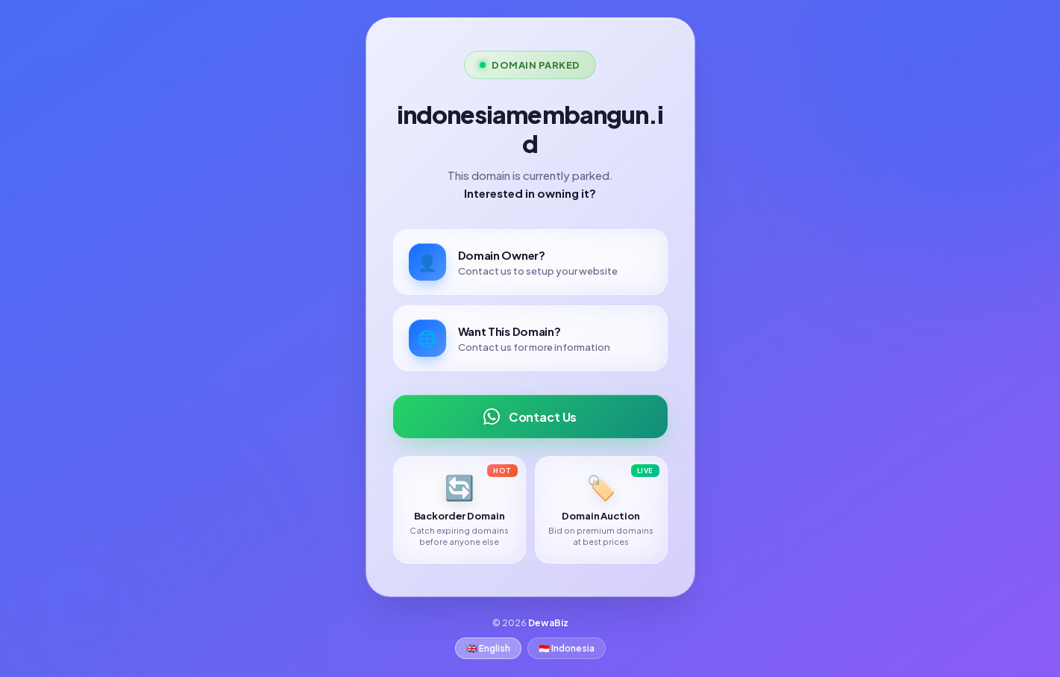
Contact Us (530, 416)
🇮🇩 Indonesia (567, 648)
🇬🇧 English (488, 648)
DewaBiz (548, 622)
